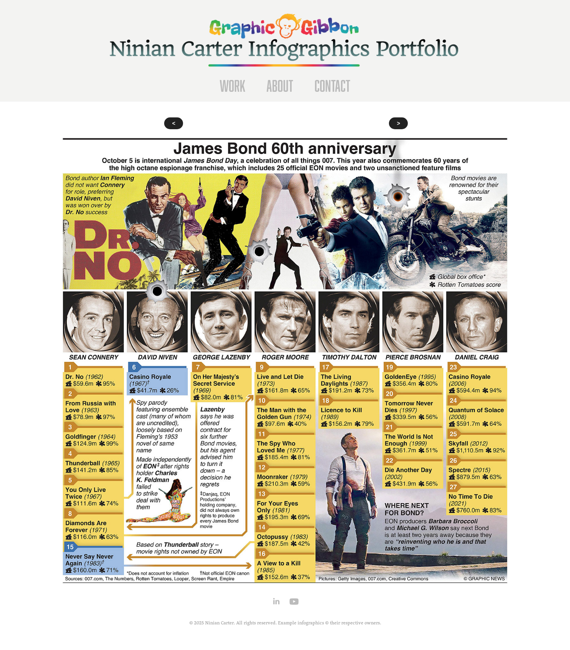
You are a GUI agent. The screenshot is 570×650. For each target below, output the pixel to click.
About (279, 86)
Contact (332, 86)
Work (232, 86)
